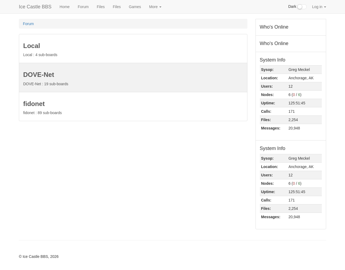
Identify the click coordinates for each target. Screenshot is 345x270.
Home (65, 7)
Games (135, 7)
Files (101, 7)
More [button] (155, 7)
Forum (83, 7)
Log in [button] (319, 7)
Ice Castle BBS (35, 6)
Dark (297, 6)
